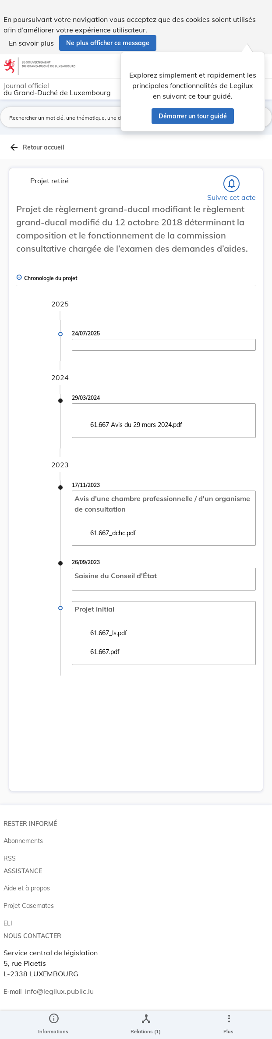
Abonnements (23, 841)
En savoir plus (31, 43)
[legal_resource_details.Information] (53, 1025)
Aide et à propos (27, 888)
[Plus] (228, 1025)
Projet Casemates (29, 906)
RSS (10, 858)
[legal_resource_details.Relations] (146, 1025)
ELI (8, 923)
